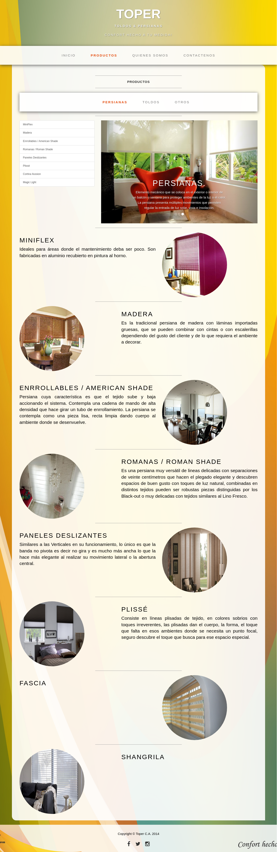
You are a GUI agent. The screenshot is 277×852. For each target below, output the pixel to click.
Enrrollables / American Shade (40, 141)
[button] (112, 171)
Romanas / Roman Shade (38, 149)
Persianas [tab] (115, 102)
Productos (104, 55)
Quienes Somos (150, 55)
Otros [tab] (182, 102)
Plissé (26, 165)
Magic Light (29, 182)
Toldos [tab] (150, 102)
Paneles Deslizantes (35, 157)
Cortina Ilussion (32, 174)
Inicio (69, 55)
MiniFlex (28, 124)
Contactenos (199, 55)
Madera (27, 132)
